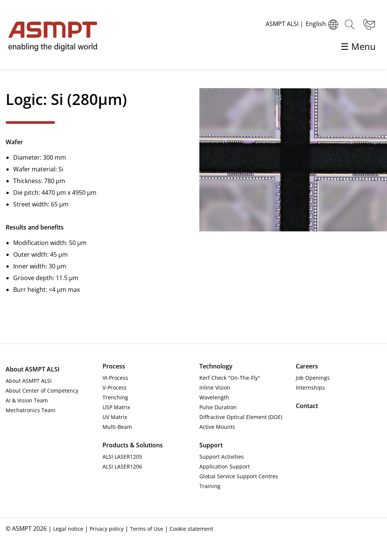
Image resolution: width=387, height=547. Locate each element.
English (323, 24)
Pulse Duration (218, 407)
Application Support (224, 466)
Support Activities (221, 456)
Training (209, 486)
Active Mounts (217, 426)
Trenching (115, 397)
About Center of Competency (42, 390)
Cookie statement (191, 528)
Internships (310, 387)
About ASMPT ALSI (29, 380)
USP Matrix (116, 407)
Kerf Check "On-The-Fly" (229, 377)
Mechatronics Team (30, 410)
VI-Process (115, 377)
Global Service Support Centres (238, 476)
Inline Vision (214, 387)
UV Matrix (114, 417)
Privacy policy (107, 528)
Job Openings (313, 377)
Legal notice (68, 528)
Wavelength (214, 397)
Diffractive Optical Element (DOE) (240, 417)
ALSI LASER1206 (122, 466)
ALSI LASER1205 (122, 456)
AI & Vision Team (27, 400)
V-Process (114, 387)
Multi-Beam (117, 426)
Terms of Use (146, 528)
